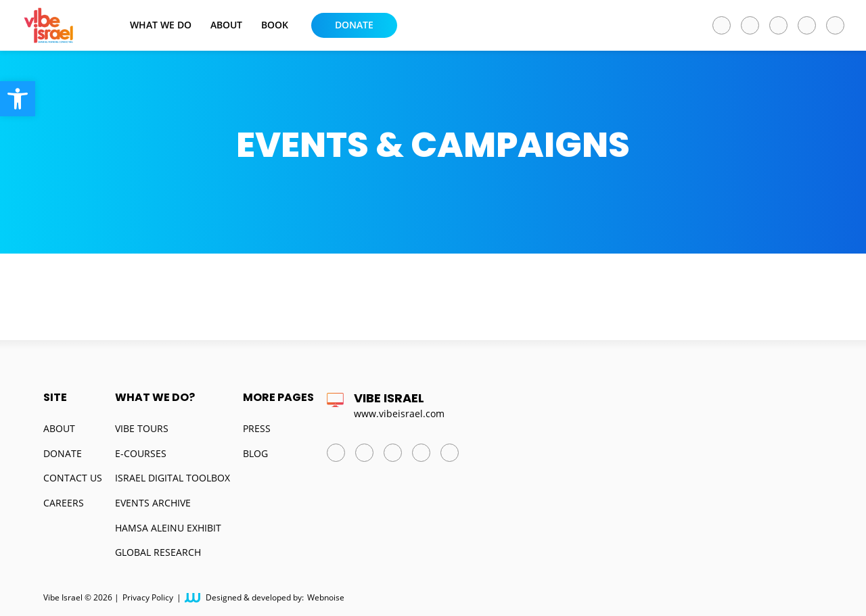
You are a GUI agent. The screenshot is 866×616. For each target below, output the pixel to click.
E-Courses (140, 453)
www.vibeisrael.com (399, 413)
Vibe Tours (141, 428)
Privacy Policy (147, 597)
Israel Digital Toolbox (172, 477)
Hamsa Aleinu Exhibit (168, 527)
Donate (354, 24)
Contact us (72, 477)
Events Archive (153, 502)
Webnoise (325, 597)
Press (257, 428)
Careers (63, 502)
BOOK (274, 25)
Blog (255, 453)
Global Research (158, 552)
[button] (17, 98)
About (226, 25)
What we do (160, 25)
